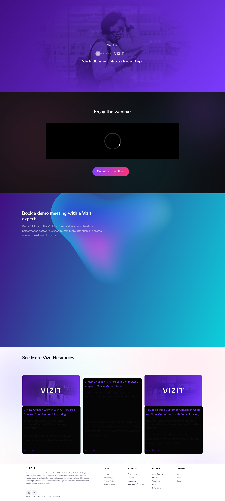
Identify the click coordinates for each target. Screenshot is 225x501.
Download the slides (110, 171)
